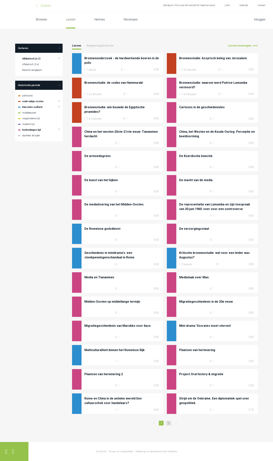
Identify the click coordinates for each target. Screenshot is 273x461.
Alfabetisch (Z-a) (30, 64)
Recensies (131, 19)
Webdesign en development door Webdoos (156, 451)
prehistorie (27, 95)
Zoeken (46, 5)
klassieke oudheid (32, 107)
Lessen (70, 19)
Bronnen (41, 19)
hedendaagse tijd (31, 130)
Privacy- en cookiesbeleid (121, 451)
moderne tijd (28, 124)
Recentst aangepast (32, 70)
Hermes (99, 19)
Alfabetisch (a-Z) (31, 58)
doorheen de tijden (31, 135)
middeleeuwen (29, 112)
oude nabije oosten (32, 101)
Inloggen (259, 19)
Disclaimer (101, 451)
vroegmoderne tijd (31, 118)
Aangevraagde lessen (100, 45)
